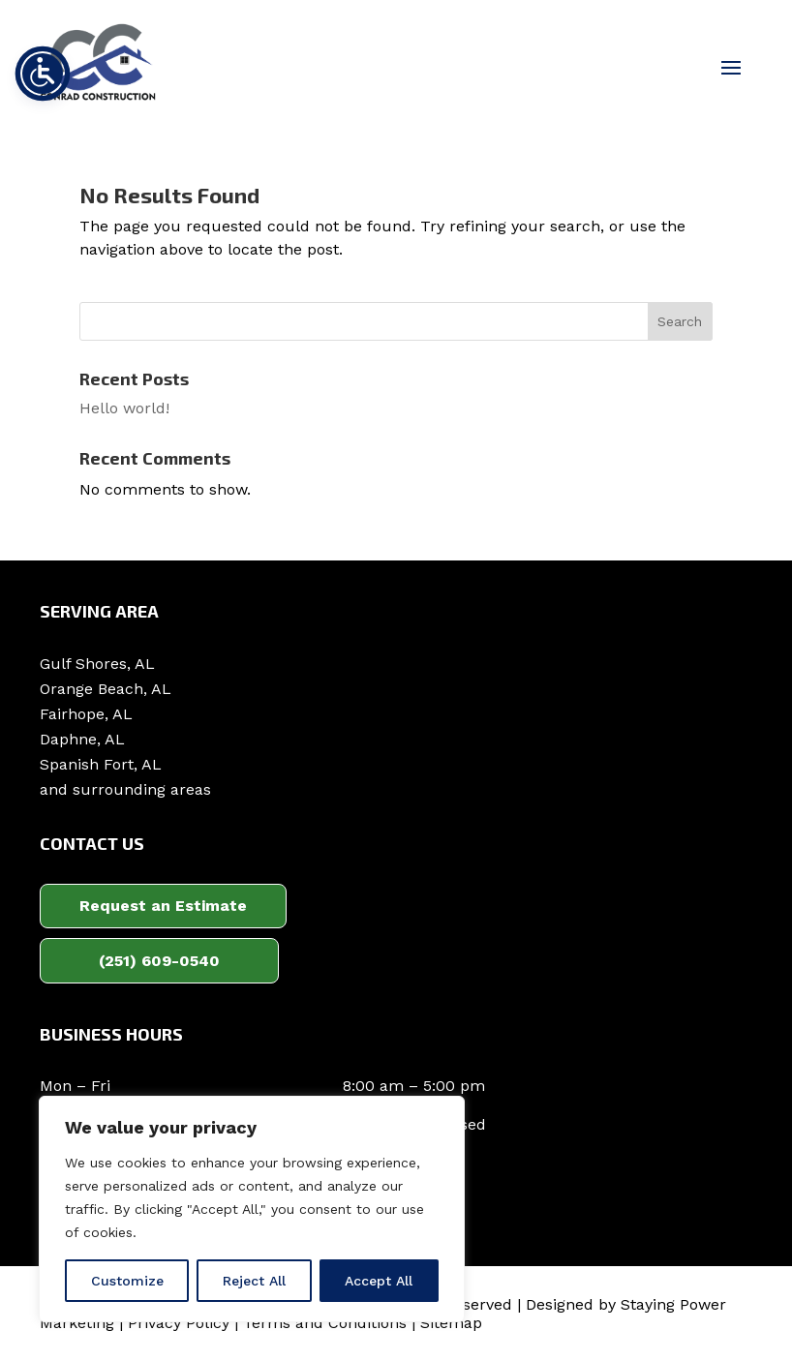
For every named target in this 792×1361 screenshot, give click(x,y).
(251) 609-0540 (159, 961)
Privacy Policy (178, 1323)
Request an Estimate (163, 905)
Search (679, 321)
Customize (127, 1280)
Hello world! (124, 408)
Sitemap (451, 1323)
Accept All (378, 1280)
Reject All (254, 1280)
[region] (252, 1209)
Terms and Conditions (325, 1323)
